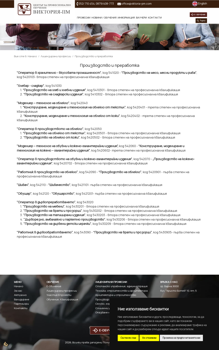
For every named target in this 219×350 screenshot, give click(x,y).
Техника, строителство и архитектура (121, 290)
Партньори (21, 303)
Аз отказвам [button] (149, 337)
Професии (83, 17)
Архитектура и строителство (115, 295)
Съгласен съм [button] (128, 337)
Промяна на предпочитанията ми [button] (181, 337)
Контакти (155, 17)
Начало (32, 56)
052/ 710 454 (87, 3)
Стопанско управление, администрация (121, 286)
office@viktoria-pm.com (136, 3)
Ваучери (141, 17)
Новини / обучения (104, 17)
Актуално (20, 295)
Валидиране (21, 299)
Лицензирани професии (56, 56)
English (199, 3)
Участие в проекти (59, 295)
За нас (18, 290)
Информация (126, 17)
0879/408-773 (105, 3)
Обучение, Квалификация (62, 299)
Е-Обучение (54, 286)
